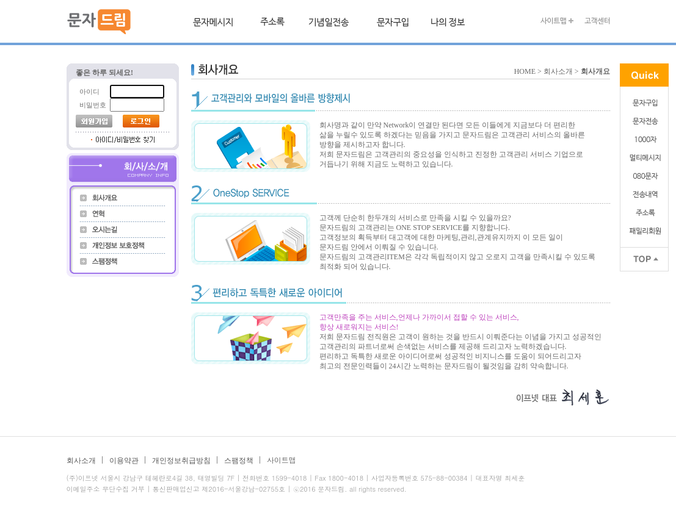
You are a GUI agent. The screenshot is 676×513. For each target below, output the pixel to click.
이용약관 (124, 460)
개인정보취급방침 (181, 460)
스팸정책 (238, 460)
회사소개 (81, 460)
